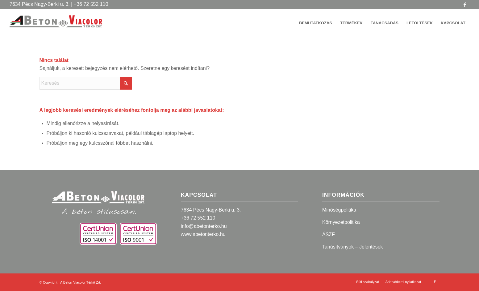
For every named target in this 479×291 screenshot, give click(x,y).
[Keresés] (86, 83)
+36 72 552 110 (198, 217)
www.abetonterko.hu (203, 234)
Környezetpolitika (341, 222)
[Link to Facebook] (464, 4)
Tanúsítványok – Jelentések (352, 246)
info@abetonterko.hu (204, 226)
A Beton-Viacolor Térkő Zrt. (80, 282)
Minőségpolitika (339, 209)
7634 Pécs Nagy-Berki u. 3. (211, 209)
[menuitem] (315, 23)
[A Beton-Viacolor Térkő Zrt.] (56, 26)
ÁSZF (328, 234)
